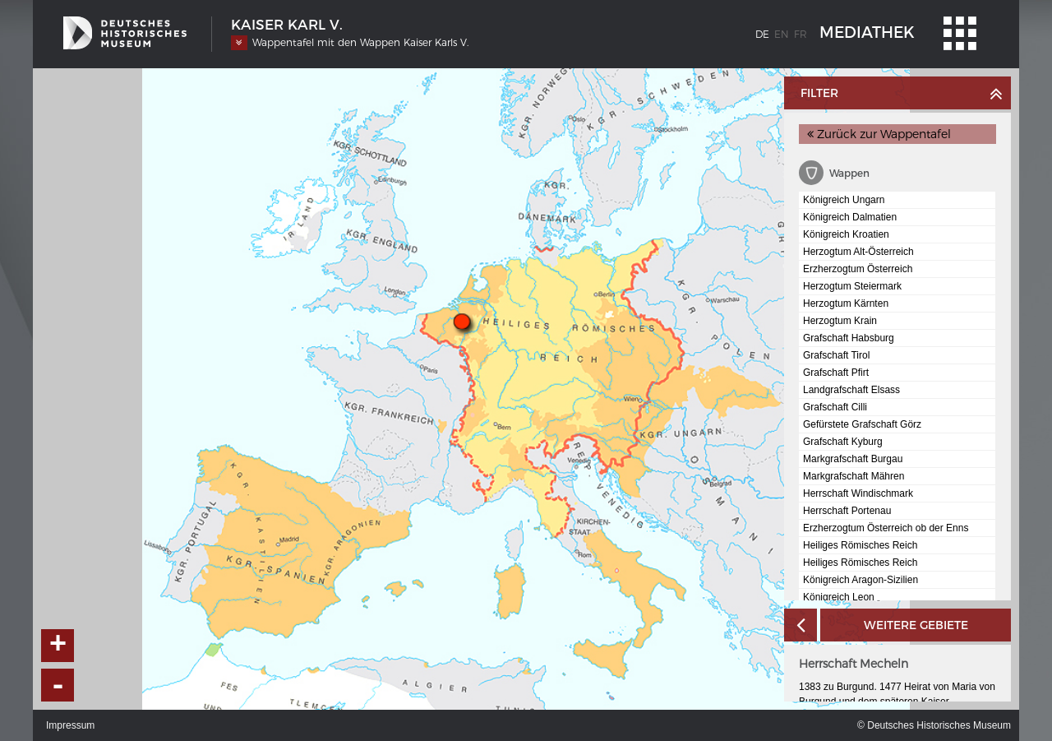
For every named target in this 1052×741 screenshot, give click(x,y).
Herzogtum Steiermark (852, 286)
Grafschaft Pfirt (836, 372)
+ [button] (58, 645)
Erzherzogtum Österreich (857, 269)
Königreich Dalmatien (850, 217)
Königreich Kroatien (846, 234)
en (781, 34)
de (762, 34)
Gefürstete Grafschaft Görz (862, 424)
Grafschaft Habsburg (848, 338)
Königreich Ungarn (843, 200)
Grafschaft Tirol (836, 355)
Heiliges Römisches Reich (860, 545)
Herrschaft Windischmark (858, 493)
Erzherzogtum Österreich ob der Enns (885, 528)
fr (800, 34)
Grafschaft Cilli (835, 407)
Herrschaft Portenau (847, 510)
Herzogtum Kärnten (845, 303)
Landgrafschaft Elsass (851, 390)
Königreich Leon (838, 597)
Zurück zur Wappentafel (879, 134)
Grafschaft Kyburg (843, 441)
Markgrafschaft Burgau (852, 459)
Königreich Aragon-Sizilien (860, 580)
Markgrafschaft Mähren (853, 476)
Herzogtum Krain (840, 321)
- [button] (58, 685)
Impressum (70, 725)
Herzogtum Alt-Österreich (858, 251)
